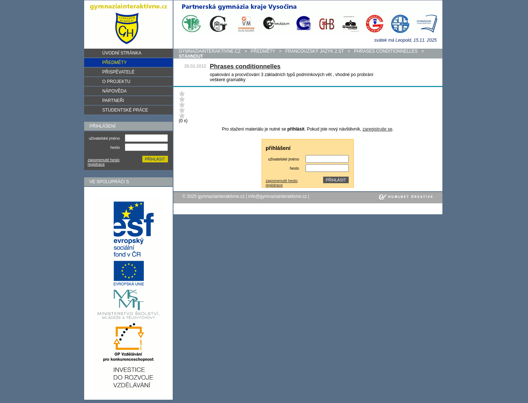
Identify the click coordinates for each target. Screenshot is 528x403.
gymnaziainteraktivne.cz (210, 51)
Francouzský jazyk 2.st (314, 51)
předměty (263, 51)
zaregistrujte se (377, 129)
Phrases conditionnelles (385, 51)
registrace (96, 164)
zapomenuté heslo (104, 160)
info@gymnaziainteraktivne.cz (277, 196)
